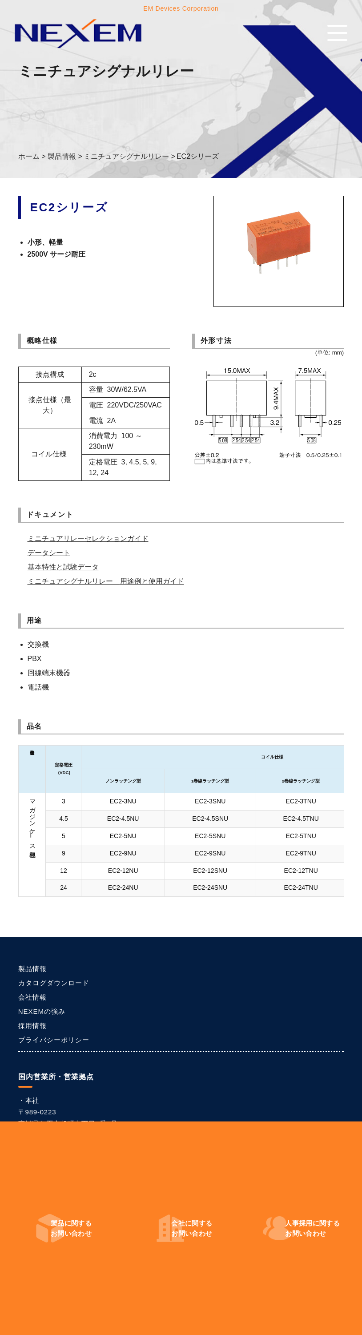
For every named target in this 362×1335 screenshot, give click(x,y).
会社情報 (32, 997)
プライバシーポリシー (53, 1040)
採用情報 (32, 1025)
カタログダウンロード (53, 983)
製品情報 (32, 968)
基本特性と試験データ (63, 567)
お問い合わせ (71, 1228)
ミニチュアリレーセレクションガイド (88, 538)
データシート (49, 553)
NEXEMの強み (41, 1011)
